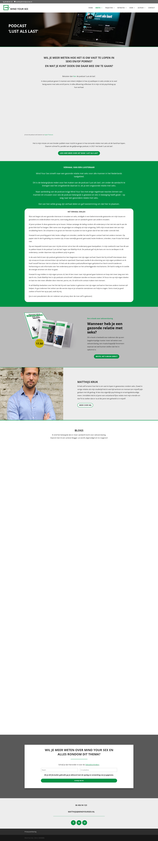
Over (131, 8)
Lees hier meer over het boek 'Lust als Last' (79, 153)
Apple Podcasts (49, 135)
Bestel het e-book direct (106, 356)
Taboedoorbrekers (92, 764)
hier (74, 76)
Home (90, 8)
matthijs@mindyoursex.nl (81, 811)
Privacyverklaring (30, 832)
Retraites (121, 8)
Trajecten (109, 8)
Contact (151, 8)
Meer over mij (85, 405)
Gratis (97, 8)
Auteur (140, 8)
